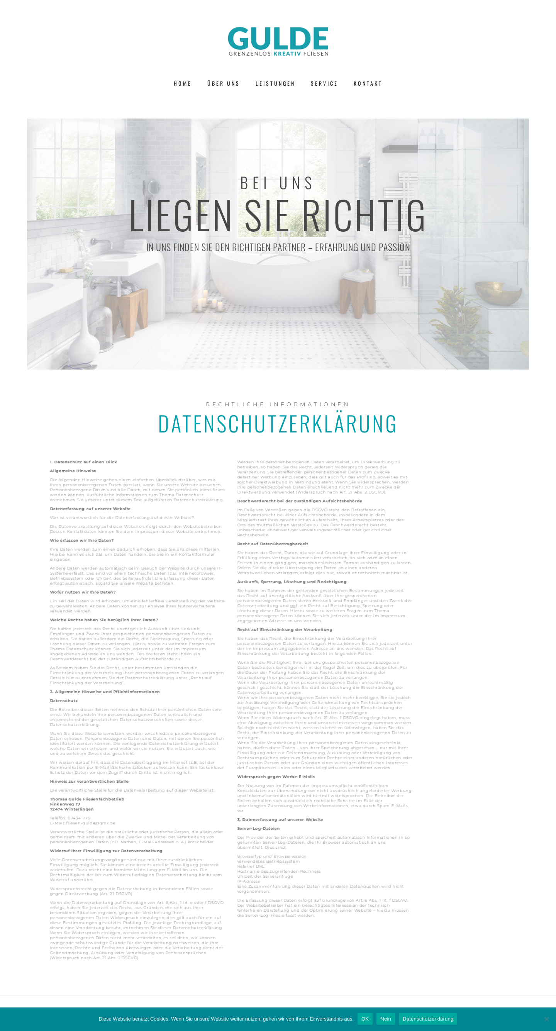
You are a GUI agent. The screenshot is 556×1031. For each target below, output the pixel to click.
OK (365, 1019)
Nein (385, 1019)
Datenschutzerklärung (428, 1019)
